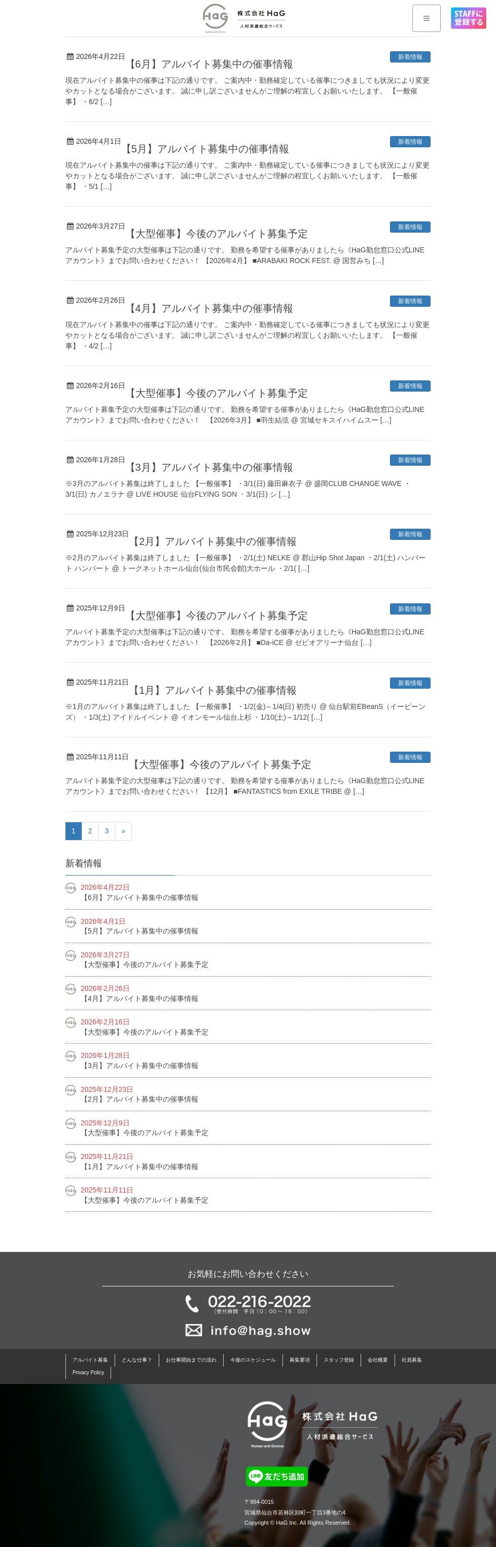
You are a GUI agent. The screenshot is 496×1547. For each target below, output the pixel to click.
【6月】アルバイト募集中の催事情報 (209, 64)
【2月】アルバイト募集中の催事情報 (213, 541)
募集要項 (300, 1360)
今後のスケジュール (253, 1360)
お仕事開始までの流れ (191, 1360)
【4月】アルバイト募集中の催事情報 (209, 308)
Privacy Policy (88, 1372)
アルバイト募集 (90, 1360)
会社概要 (378, 1360)
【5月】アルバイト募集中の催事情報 (205, 148)
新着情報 (410, 56)
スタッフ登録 (339, 1360)
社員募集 (412, 1360)
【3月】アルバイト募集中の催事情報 (209, 467)
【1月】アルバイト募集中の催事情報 (213, 690)
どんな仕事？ (137, 1360)
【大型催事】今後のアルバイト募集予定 (216, 233)
